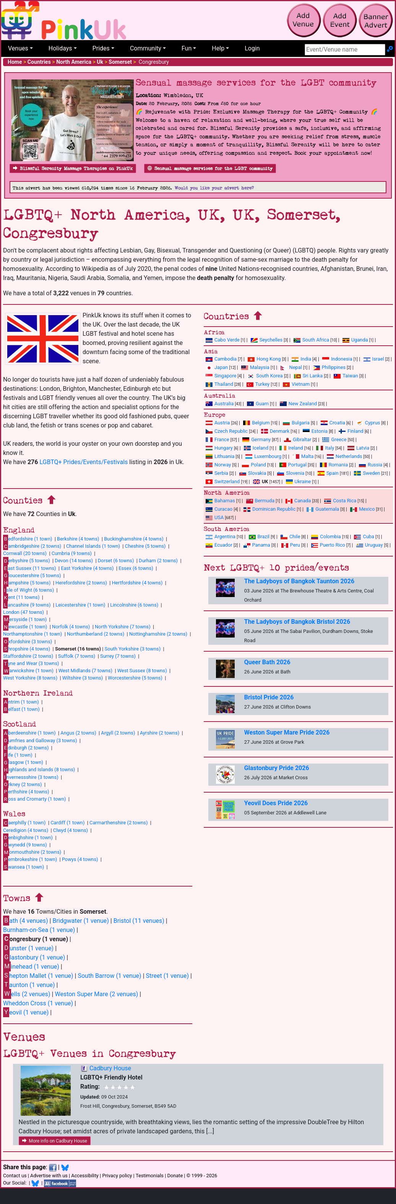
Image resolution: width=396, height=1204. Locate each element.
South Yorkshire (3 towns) (133, 649)
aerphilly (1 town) (24, 823)
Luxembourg (263, 456)
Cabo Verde (223, 340)
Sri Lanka (308, 376)
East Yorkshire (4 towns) (87, 568)
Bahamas (220, 500)
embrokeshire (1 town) (30, 859)
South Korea (264, 376)
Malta (302, 456)
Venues (18, 48)
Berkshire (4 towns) (78, 539)
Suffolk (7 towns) (76, 656)
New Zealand (298, 403)
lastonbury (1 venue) (34, 957)
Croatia (333, 423)
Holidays (60, 48)
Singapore (221, 376)
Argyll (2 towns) (118, 733)
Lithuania (220, 456)
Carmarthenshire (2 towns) (118, 822)
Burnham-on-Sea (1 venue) (39, 930)
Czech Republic (227, 431)
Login (252, 48)
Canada (298, 500)
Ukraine (298, 481)
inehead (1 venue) (31, 966)
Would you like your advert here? (214, 188)
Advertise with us (49, 1175)
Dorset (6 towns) (116, 560)
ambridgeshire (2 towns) (32, 546)
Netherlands (344, 456)
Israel (374, 359)
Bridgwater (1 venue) (80, 920)
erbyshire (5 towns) (26, 561)
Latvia (358, 448)
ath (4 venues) (25, 920)
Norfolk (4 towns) (71, 627)
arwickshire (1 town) (28, 671)
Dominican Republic (269, 509)
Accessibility (85, 1175)
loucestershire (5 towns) (32, 575)
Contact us (15, 1175)
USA (215, 517)
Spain (328, 473)
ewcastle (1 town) (25, 627)
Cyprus (368, 423)
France (217, 439)
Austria (218, 423)
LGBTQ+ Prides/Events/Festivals (83, 462)
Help (218, 48)
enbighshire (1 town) (28, 837)
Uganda (355, 340)
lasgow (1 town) (23, 762)
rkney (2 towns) (22, 784)
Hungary (219, 448)
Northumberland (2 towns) (95, 634)
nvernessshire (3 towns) (30, 777)
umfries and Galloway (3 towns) (40, 740)
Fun (187, 48)
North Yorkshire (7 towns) (123, 627)
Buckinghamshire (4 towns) (134, 539)
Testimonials (150, 1175)
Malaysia (255, 367)
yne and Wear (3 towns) (31, 663)
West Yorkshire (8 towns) (30, 678)
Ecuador (219, 545)
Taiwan (346, 376)
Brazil (259, 536)
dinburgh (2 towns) (26, 747)
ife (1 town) (17, 755)
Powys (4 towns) (80, 859)
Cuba (364, 536)
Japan (217, 367)
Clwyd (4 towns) (70, 830)
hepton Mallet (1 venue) (38, 975)
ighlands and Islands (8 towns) (39, 770)
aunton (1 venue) (29, 984)
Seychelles (266, 340)
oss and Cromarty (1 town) (34, 799)
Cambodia (221, 359)
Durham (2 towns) (158, 560)
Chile (290, 536)
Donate (175, 1175)
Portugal (293, 465)
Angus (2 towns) (78, 733)
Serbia (217, 473)
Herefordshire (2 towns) (81, 583)
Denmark (275, 431)
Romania (334, 465)
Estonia (315, 431)
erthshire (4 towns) (26, 791)
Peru (290, 545)
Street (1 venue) (167, 975)
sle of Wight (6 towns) (28, 590)
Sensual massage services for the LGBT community (210, 168)
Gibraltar (298, 439)
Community (145, 48)
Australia (220, 403)
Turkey (258, 384)
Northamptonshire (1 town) (32, 634)
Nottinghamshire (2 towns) (158, 634)
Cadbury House (110, 1068)
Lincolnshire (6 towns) (134, 605)
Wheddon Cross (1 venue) (38, 1003)
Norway (218, 465)
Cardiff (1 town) (67, 822)
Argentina (220, 536)
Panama (256, 545)
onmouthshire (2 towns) (32, 852)
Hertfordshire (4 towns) (137, 583)
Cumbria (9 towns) (72, 553)
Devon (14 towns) (74, 560)
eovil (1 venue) (26, 1012)
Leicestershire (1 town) (80, 605)
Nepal (291, 367)
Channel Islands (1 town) (93, 546)
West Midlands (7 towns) (85, 670)
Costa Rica (340, 500)
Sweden (367, 473)
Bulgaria (296, 423)
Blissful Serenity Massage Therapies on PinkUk (73, 168)
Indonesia (337, 359)
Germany (256, 439)
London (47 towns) (23, 612)
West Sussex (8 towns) (142, 670)
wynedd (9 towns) (25, 844)
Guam (258, 403)
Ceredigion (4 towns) (25, 830)
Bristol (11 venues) (139, 920)
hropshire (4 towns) (26, 648)
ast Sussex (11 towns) (29, 568)
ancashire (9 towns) (26, 604)
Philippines (329, 367)
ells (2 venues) (26, 993)
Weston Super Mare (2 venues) (96, 994)
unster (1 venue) (28, 948)
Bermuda (260, 500)
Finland (351, 431)
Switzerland (223, 481)
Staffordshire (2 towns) (28, 656)
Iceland (256, 448)
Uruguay (369, 545)
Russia (370, 465)
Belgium (256, 423)
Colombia (326, 536)
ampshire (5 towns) (26, 582)
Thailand (219, 384)
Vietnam (296, 384)
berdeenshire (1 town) (29, 733)
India (301, 359)
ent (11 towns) (21, 597)
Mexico (362, 509)
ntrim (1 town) (21, 702)
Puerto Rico (328, 545)
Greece (334, 439)
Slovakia (252, 473)
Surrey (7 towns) (118, 656)
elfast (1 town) (21, 709)
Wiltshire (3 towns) (82, 678)
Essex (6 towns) (135, 568)
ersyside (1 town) (25, 619)
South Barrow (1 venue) (109, 975)
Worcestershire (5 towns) (135, 678)
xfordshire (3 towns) (27, 641)
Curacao (219, 509)
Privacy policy (117, 1175)
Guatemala (323, 509)
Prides (101, 48)
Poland (254, 465)
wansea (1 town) (23, 867)
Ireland (291, 448)
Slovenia (290, 473)
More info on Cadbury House (54, 1141)
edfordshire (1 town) (27, 538)
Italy (325, 448)
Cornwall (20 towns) (25, 553)
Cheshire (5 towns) (145, 546)
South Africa (311, 340)
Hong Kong (264, 359)
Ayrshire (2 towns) (159, 733)
